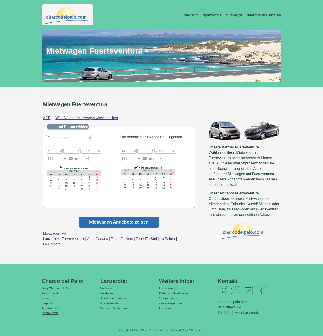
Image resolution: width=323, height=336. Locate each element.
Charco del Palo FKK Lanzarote (187, 330)
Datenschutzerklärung (174, 293)
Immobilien (166, 308)
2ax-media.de (168, 298)
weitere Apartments (172, 303)
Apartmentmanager (113, 298)
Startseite (191, 15)
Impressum (167, 288)
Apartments (212, 15)
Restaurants (50, 313)
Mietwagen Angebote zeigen (118, 222)
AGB (47, 118)
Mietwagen (233, 15)
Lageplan (48, 303)
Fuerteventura (73, 239)
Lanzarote (51, 239)
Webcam (106, 288)
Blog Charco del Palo (56, 288)
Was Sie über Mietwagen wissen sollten (86, 118)
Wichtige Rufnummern (115, 308)
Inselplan (106, 293)
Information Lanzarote (264, 15)
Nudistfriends (109, 303)
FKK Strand (50, 293)
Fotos (46, 298)
